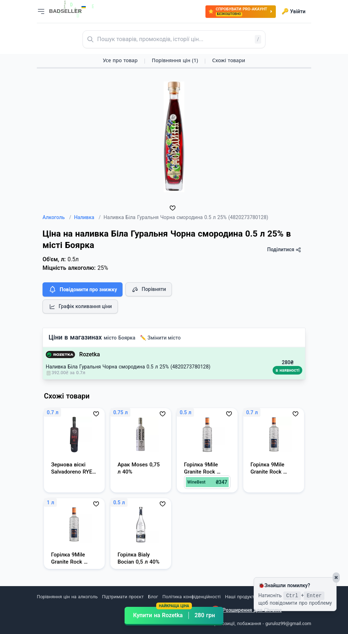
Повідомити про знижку (82, 289)
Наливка (87, 217)
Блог (153, 596)
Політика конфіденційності (192, 596)
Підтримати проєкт (123, 596)
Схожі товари (228, 60)
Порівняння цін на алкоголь (67, 596)
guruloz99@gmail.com (288, 623)
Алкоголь (57, 217)
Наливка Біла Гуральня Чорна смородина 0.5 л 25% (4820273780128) (128, 367)
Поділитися (284, 250)
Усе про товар (120, 60)
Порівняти (148, 289)
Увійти (293, 11)
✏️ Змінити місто (160, 338)
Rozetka (89, 354)
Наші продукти (241, 596)
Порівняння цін (175, 60)
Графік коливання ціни (80, 306)
